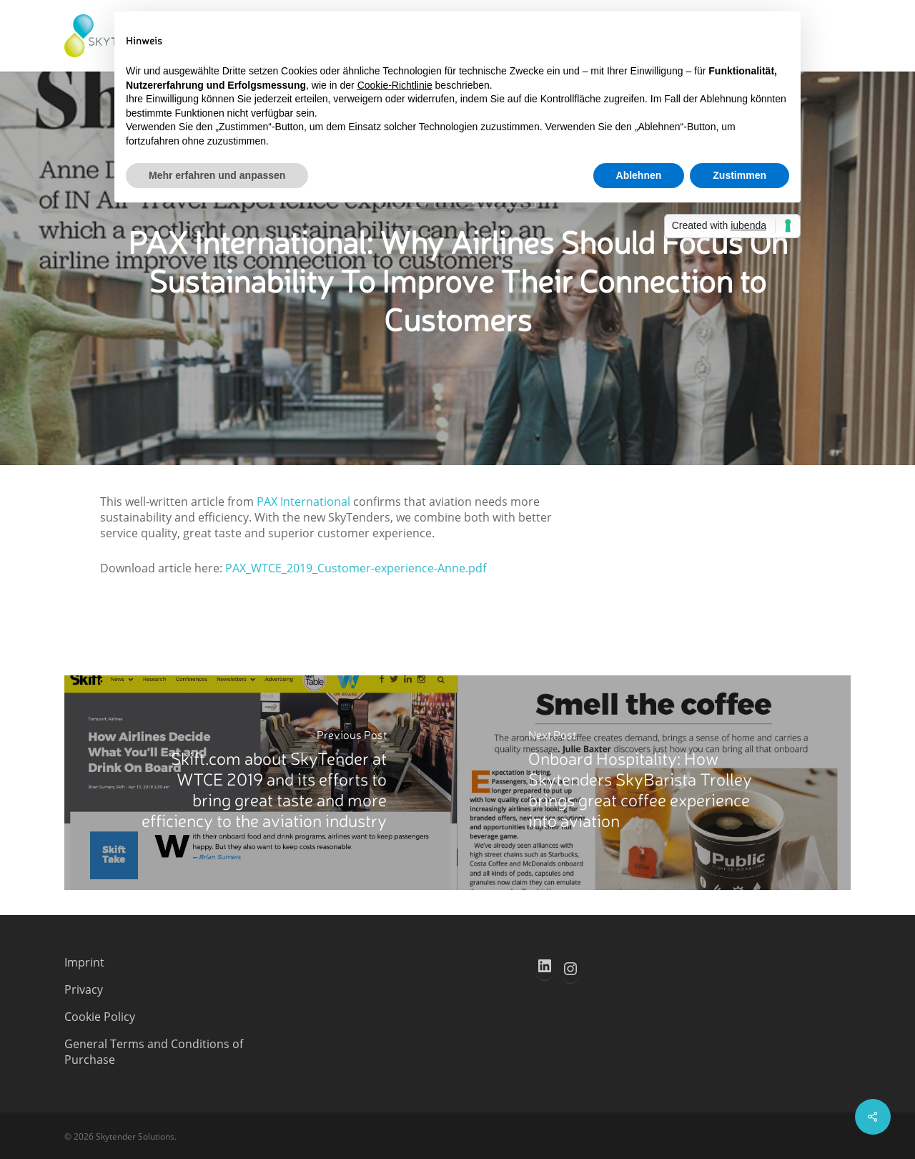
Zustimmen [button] (739, 175)
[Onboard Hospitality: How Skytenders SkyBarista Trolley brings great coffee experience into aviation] (654, 782)
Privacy (83, 989)
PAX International (303, 501)
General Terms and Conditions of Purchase (153, 1051)
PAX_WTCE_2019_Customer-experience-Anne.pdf (355, 568)
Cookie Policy (99, 1016)
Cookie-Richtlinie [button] (394, 85)
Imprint (84, 962)
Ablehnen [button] (639, 175)
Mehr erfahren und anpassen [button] (217, 175)
